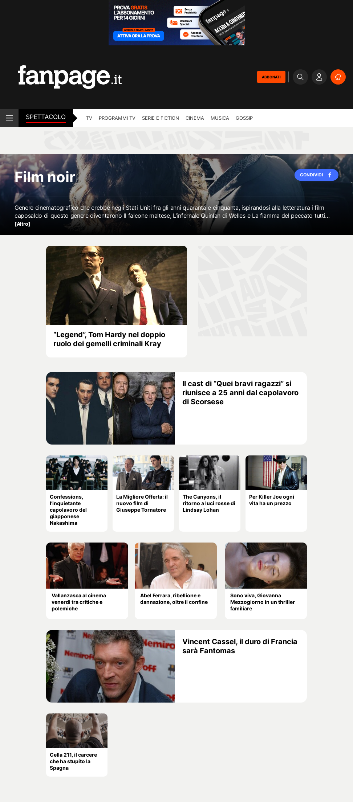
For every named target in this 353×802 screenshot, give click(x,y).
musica (220, 118)
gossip (244, 118)
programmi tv (117, 118)
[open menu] (9, 118)
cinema (195, 118)
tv (89, 118)
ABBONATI (271, 77)
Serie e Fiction (160, 118)
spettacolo (46, 116)
